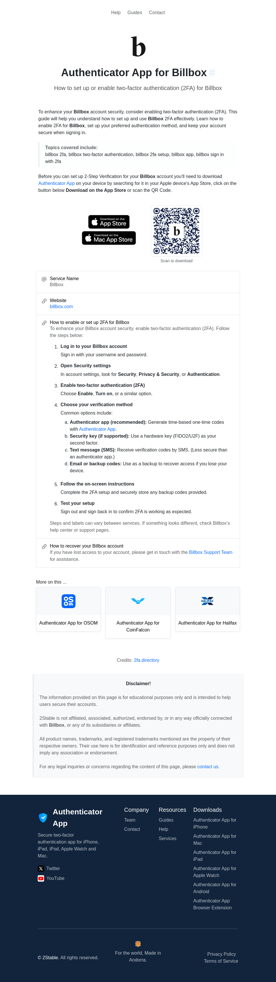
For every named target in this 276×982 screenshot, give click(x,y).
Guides (135, 12)
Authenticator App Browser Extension (212, 904)
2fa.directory (146, 660)
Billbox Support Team (210, 552)
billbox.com (61, 306)
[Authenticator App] (70, 817)
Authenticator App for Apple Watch (214, 872)
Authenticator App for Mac (214, 840)
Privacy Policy (221, 954)
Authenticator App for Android (214, 888)
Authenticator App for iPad (214, 856)
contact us (207, 766)
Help (116, 12)
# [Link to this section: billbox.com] (212, 72)
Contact (157, 12)
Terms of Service (221, 961)
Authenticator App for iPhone (214, 823)
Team (129, 820)
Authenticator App (56, 183)
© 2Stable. (48, 957)
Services (167, 838)
